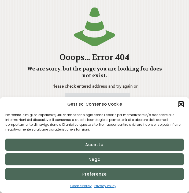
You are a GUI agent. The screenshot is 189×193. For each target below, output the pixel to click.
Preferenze (94, 174)
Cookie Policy (81, 186)
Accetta (94, 144)
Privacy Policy (105, 186)
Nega (94, 159)
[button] (181, 104)
